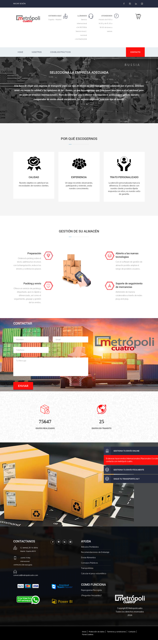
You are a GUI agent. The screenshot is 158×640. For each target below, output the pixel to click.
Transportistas (87, 568)
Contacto (135, 52)
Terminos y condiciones (116, 631)
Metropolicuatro (135, 608)
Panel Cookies (87, 634)
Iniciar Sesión (19, 3)
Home (20, 52)
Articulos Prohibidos (90, 547)
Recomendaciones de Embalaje (95, 552)
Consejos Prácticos (60, 52)
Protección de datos (96, 631)
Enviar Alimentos (88, 557)
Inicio (84, 631)
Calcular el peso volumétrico (93, 573)
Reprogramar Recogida (91, 590)
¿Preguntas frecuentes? (91, 595)
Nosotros (37, 52)
